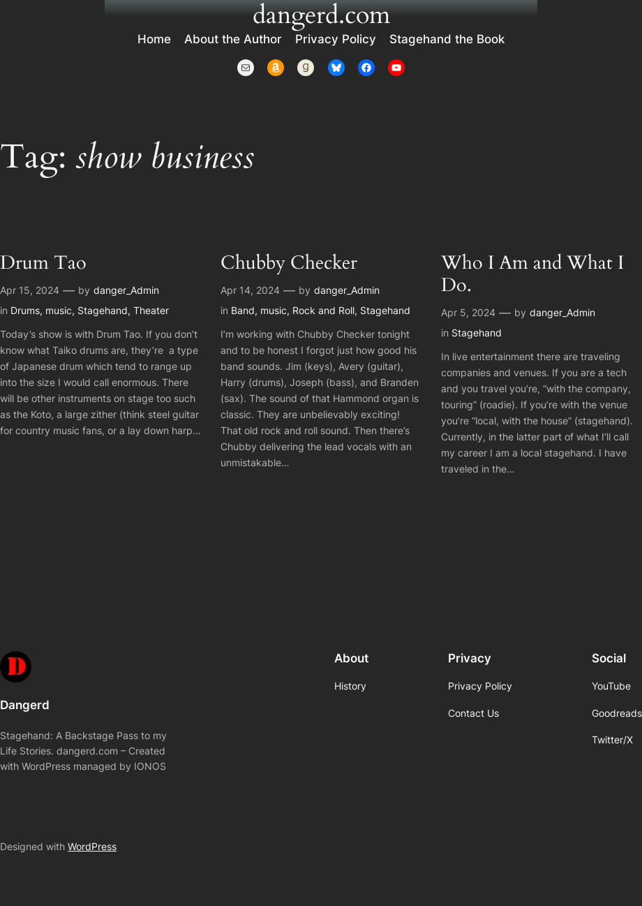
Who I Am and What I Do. (532, 274)
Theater (151, 310)
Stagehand (102, 310)
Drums (25, 310)
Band (243, 310)
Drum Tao (43, 263)
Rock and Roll (323, 310)
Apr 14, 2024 (250, 290)
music (58, 310)
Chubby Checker (289, 263)
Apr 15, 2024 (29, 290)
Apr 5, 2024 (468, 312)
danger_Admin (126, 290)
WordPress (92, 846)
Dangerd (25, 705)
